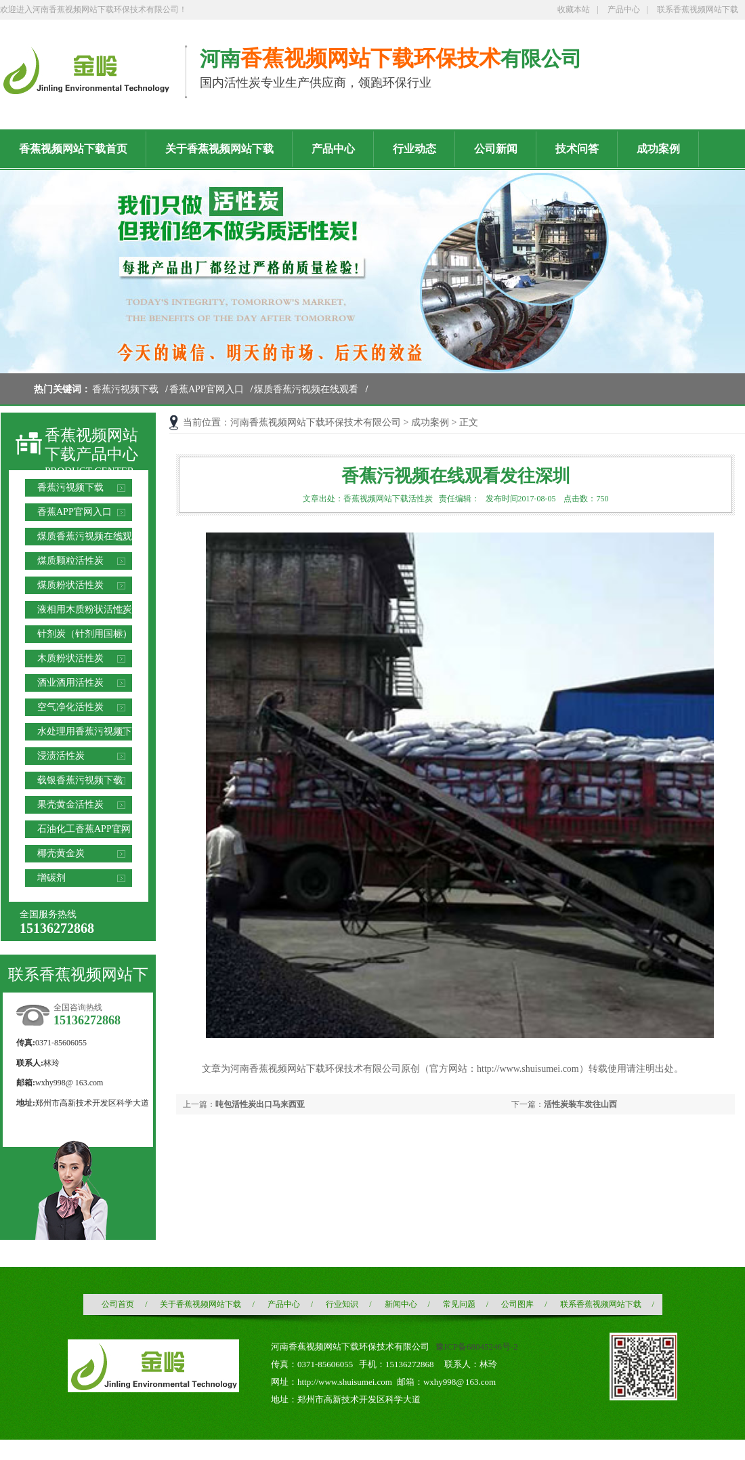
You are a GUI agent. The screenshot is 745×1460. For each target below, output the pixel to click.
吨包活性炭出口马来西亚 (260, 1104)
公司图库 (517, 1304)
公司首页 (118, 1304)
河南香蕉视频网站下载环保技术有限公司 (315, 422)
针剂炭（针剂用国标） (84, 634)
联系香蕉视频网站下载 (697, 9)
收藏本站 (573, 9)
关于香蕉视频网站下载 (200, 1304)
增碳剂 (51, 878)
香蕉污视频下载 (125, 389)
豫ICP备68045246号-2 (476, 1346)
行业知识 (342, 1304)
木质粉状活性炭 (70, 658)
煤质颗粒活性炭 (70, 561)
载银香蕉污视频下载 (80, 780)
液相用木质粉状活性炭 (84, 609)
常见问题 (459, 1304)
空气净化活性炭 (70, 707)
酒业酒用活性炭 (70, 682)
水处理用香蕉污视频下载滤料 (84, 733)
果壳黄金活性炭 (70, 804)
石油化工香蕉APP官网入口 (84, 831)
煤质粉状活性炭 (70, 585)
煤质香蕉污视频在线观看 (306, 389)
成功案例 (430, 422)
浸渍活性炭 (61, 756)
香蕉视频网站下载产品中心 (91, 445)
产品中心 (624, 9)
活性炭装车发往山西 (580, 1104)
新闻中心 (401, 1304)
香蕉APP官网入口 (206, 389)
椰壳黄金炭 (61, 853)
